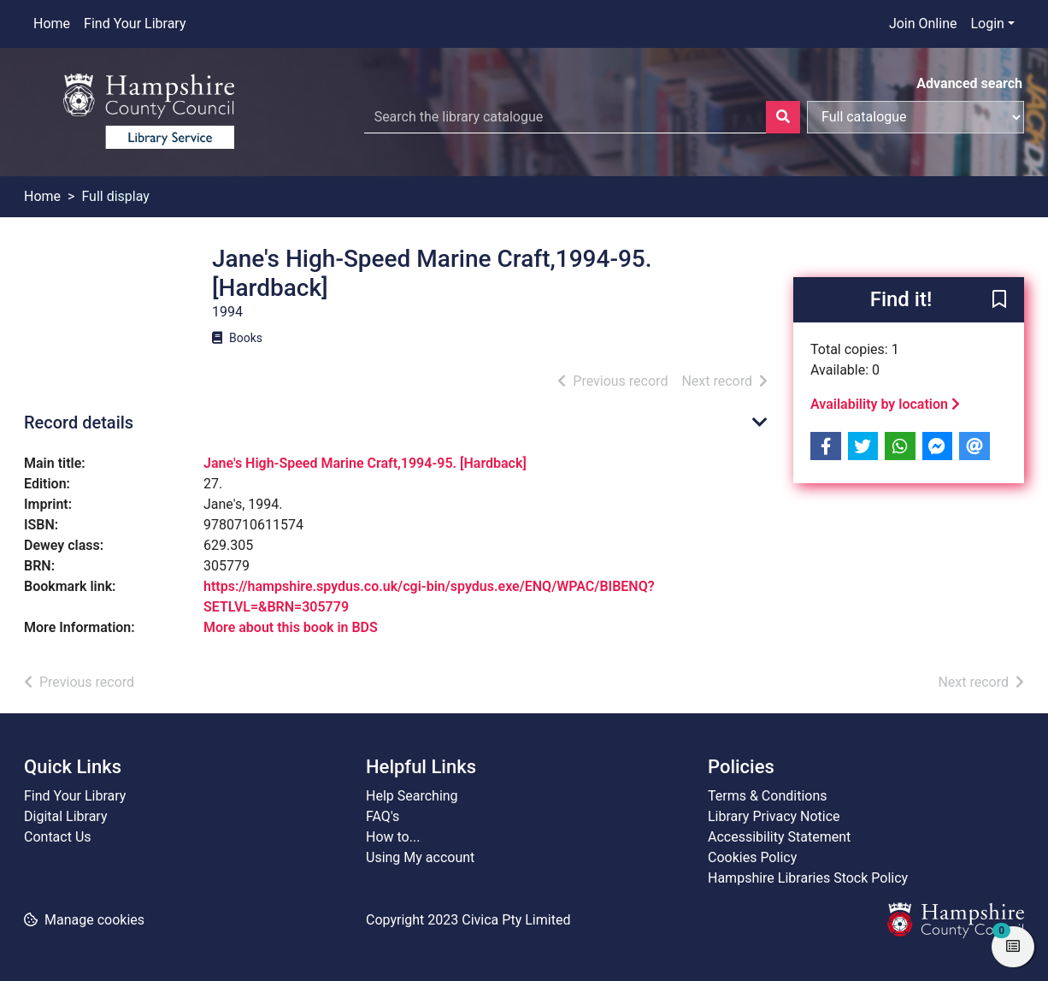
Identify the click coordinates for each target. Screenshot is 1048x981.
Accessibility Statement (779, 837)
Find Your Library (134, 23)
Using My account (420, 857)
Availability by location (885, 404)
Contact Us (57, 837)
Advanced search (969, 83)
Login (987, 23)
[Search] (783, 117)
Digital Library (66, 816)
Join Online (923, 23)
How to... (393, 837)
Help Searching (412, 796)
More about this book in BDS (290, 627)
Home (51, 23)
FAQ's (382, 816)
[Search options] (915, 117)
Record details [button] (78, 422)
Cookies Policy (752, 857)
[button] (999, 301)
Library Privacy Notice (774, 816)
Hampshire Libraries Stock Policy (808, 878)
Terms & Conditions (767, 796)
